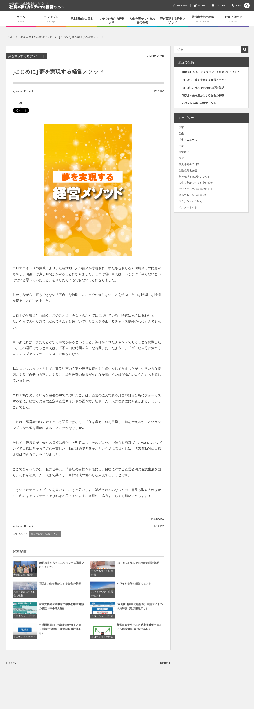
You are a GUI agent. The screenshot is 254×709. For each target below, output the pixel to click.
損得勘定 (184, 152)
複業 (181, 127)
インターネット (188, 207)
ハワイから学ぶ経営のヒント (102, 595)
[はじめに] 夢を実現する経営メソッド (204, 79)
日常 (181, 145)
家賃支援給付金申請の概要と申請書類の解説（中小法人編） (61, 608)
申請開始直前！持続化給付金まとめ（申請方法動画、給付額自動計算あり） (60, 631)
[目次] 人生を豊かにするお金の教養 (60, 585)
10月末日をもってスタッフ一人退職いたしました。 (61, 566)
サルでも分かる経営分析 (112, 20)
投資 (181, 158)
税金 (181, 133)
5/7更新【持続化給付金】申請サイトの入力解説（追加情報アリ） (140, 608)
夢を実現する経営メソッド (172, 20)
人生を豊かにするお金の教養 (142, 20)
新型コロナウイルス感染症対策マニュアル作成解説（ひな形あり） (139, 628)
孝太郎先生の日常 (81, 18)
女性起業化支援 (188, 170)
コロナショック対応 (24, 618)
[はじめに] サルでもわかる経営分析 (138, 564)
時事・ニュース (188, 139)
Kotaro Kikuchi (24, 91)
